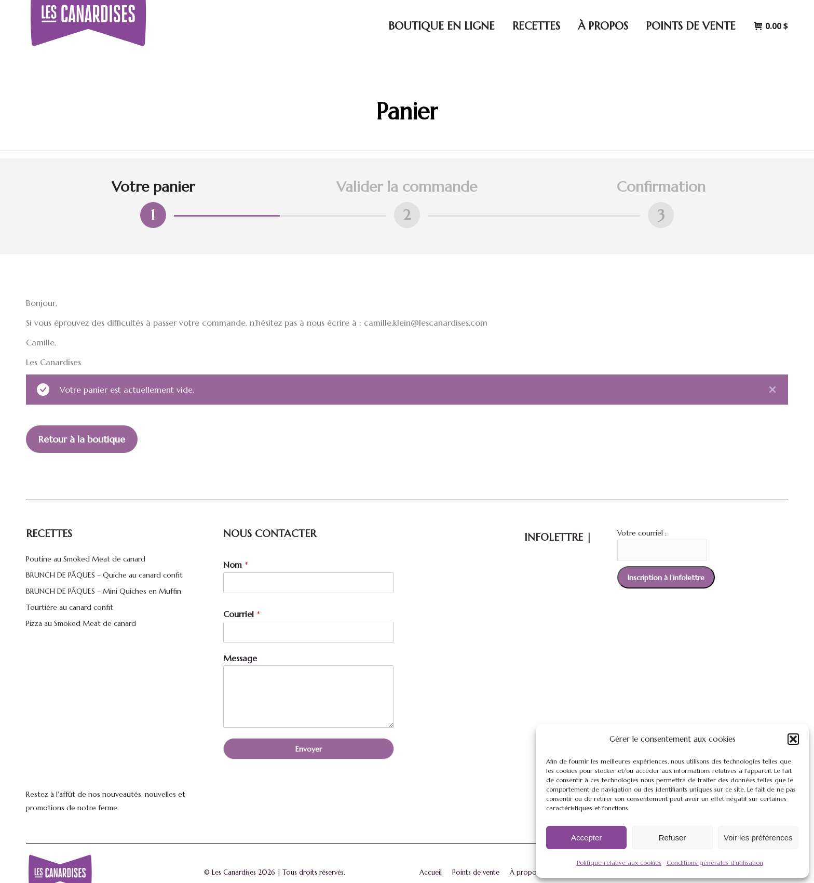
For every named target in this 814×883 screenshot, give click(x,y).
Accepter (586, 837)
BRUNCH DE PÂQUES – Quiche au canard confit (104, 575)
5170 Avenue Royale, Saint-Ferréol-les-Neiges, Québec (506, 11)
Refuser (672, 837)
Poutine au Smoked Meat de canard (85, 559)
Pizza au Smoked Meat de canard (81, 623)
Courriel (241, 614)
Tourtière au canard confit (69, 607)
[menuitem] (768, 10)
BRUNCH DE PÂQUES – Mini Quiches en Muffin (103, 591)
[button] (793, 739)
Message (240, 658)
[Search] (647, 10)
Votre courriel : (642, 533)
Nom (235, 564)
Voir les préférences (758, 837)
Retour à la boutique (81, 439)
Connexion (713, 11)
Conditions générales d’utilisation (715, 862)
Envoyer (308, 749)
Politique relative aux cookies (619, 862)
